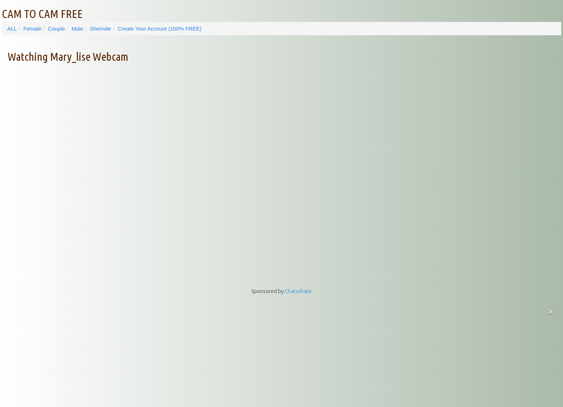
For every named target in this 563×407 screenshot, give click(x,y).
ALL (12, 29)
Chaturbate (298, 291)
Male (77, 29)
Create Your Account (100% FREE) (159, 29)
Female (32, 29)
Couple (56, 29)
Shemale (100, 29)
